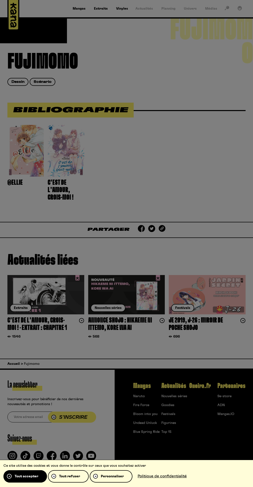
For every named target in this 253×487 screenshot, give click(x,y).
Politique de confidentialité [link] (162, 476)
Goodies (167, 405)
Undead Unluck (145, 423)
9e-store (224, 396)
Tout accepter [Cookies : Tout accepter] (26, 476)
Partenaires (231, 386)
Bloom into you (145, 414)
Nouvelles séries (174, 396)
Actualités (173, 386)
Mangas (142, 386)
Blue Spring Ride (146, 432)
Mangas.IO (225, 414)
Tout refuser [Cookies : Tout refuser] (69, 476)
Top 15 (166, 432)
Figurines (168, 423)
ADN (221, 405)
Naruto (139, 396)
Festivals (168, 414)
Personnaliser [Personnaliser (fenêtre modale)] (112, 476)
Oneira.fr (200, 386)
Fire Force (141, 405)
